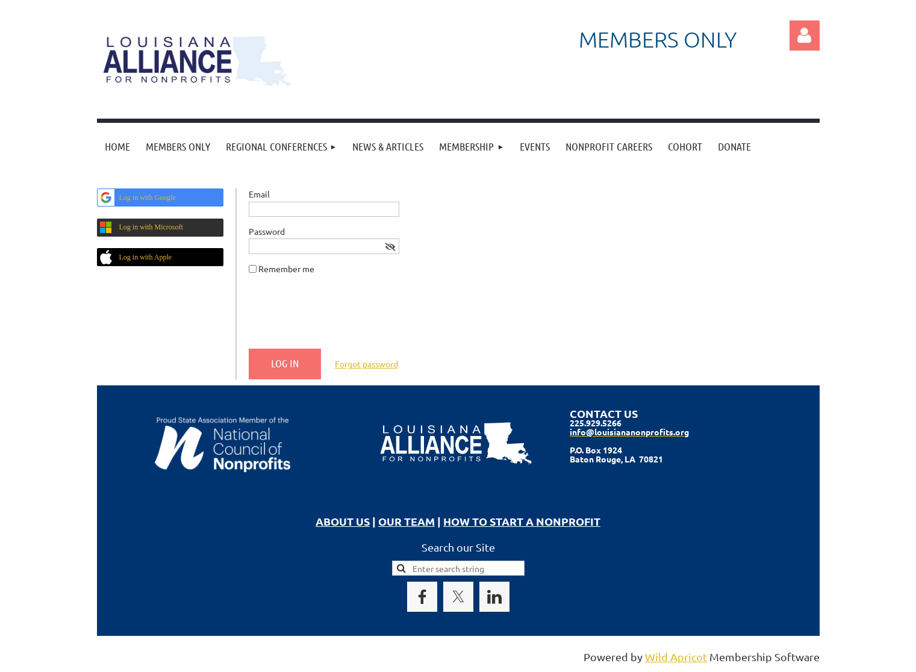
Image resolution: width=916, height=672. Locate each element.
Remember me (286, 268)
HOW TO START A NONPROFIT (521, 521)
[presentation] (340, 316)
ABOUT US (343, 521)
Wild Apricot (676, 656)
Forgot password (366, 363)
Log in (805, 35)
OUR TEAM (406, 521)
